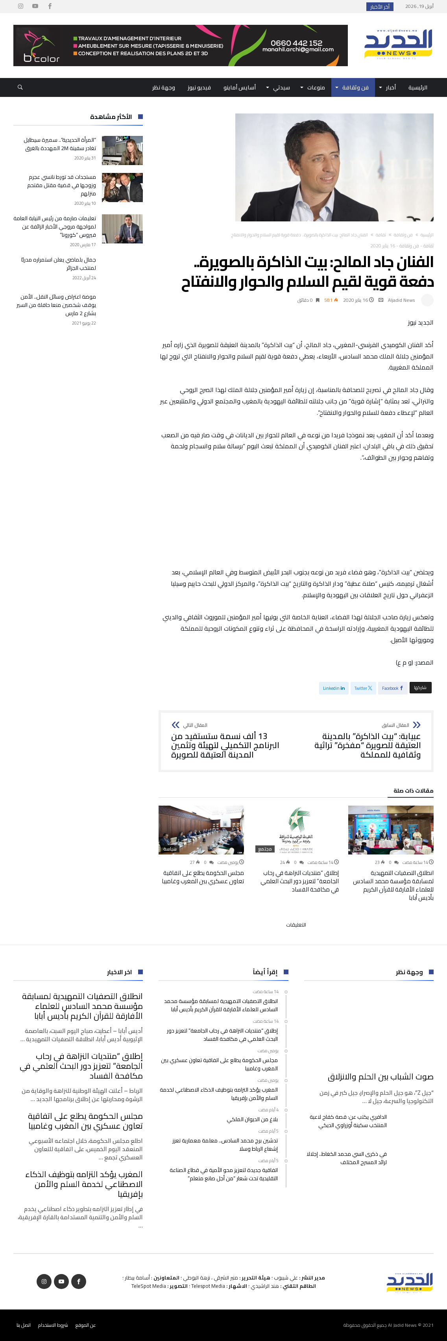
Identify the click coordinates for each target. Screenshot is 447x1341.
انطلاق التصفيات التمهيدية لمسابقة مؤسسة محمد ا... (299, 6)
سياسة (170, 849)
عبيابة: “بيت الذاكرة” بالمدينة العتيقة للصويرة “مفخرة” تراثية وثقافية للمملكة (361, 741)
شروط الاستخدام (53, 1325)
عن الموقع (86, 1325)
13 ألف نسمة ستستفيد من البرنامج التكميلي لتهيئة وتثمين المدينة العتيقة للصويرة (231, 741)
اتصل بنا (24, 1325)
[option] (391, 854)
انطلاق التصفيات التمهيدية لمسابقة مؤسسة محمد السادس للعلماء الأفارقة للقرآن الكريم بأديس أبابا (393, 885)
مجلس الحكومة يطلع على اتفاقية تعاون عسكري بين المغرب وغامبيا (203, 877)
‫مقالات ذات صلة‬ (413, 792)
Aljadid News (401, 300)
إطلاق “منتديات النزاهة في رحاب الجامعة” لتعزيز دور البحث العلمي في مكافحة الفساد (299, 881)
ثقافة (381, 235)
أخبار (357, 849)
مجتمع (265, 849)
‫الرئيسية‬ (427, 235)
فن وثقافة (403, 235)
